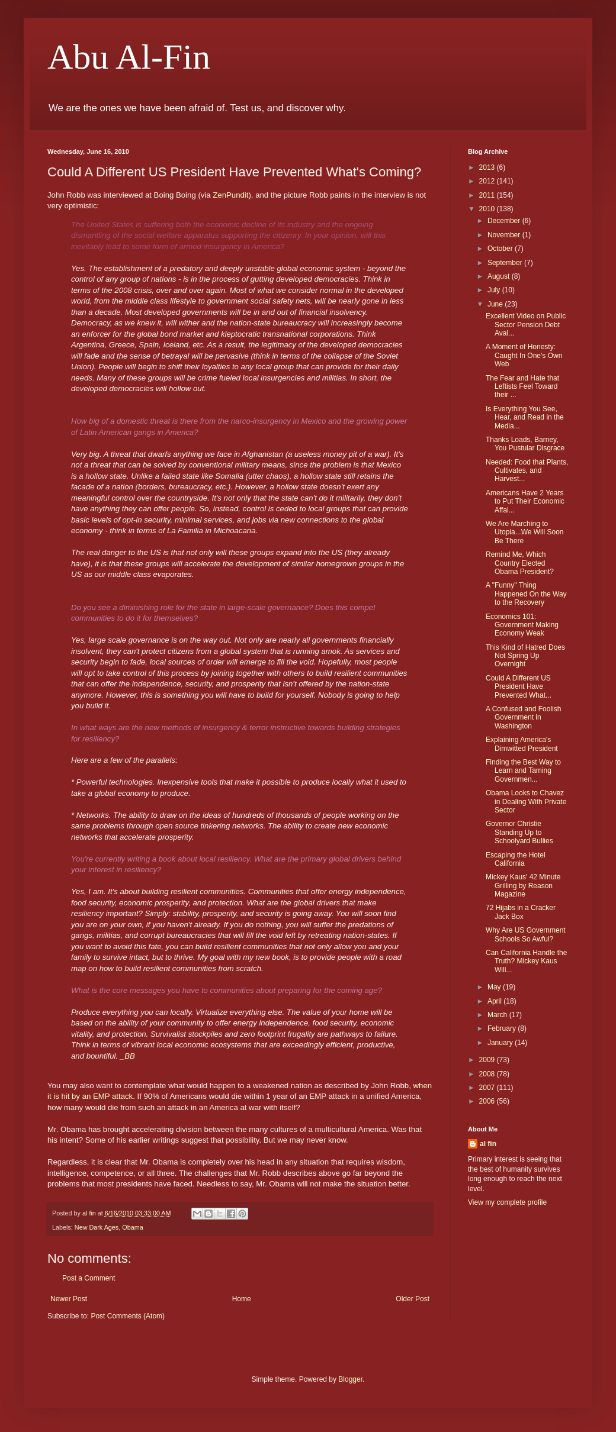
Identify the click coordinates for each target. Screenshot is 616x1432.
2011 (488, 195)
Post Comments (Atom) (128, 1316)
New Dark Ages (96, 1227)
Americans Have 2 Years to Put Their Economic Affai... (525, 501)
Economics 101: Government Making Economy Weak (522, 625)
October (501, 248)
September (505, 263)
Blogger (350, 1379)
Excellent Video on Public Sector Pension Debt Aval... (526, 324)
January (501, 1042)
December (504, 221)
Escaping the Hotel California (516, 859)
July (494, 290)
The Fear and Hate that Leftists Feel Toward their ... (522, 386)
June (496, 304)
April (495, 1001)
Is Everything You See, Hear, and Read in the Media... (525, 417)
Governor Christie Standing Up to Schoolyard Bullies (519, 832)
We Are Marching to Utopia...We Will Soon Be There (525, 532)
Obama (132, 1227)
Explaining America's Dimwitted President (522, 744)
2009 (488, 1060)
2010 (488, 209)
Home (241, 1299)
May (495, 987)
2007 (488, 1087)
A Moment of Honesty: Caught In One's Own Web (524, 355)
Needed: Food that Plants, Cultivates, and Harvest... (527, 470)
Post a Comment (88, 1278)
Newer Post (68, 1299)
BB (129, 1056)
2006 (488, 1101)
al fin (488, 1144)
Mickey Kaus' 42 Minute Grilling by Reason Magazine (523, 885)
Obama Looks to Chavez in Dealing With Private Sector (526, 801)
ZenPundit (230, 195)
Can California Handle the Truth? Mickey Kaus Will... (526, 961)
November (504, 235)
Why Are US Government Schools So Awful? (526, 934)
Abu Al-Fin (128, 56)
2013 (488, 167)
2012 (488, 181)
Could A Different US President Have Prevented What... (518, 686)
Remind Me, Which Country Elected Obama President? (520, 563)
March (498, 1015)
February (502, 1028)
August (499, 276)
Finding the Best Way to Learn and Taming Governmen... (523, 770)
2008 (488, 1074)
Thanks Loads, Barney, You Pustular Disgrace (525, 444)
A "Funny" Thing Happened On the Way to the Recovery (526, 594)
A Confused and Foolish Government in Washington (523, 717)
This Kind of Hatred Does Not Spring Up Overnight (525, 656)
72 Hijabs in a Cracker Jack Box (521, 912)
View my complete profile (507, 1202)
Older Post (412, 1299)
